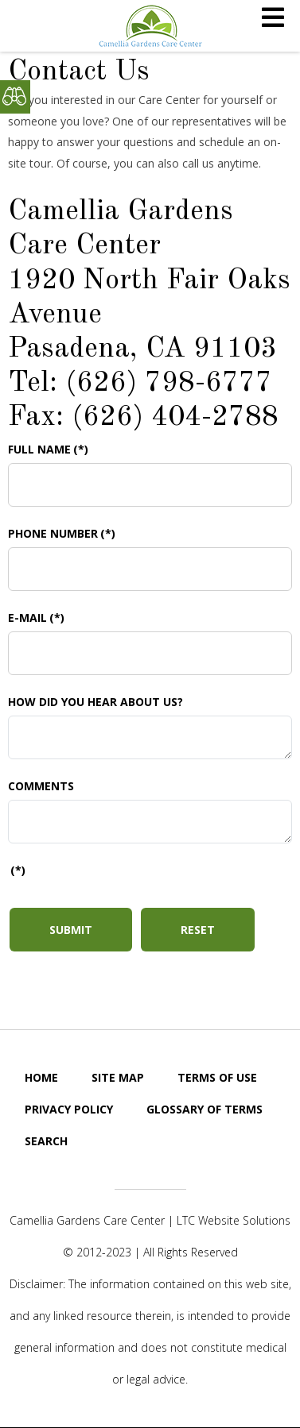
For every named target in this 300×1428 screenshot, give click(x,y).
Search (46, 1140)
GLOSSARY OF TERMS (204, 1109)
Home (41, 1077)
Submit (70, 929)
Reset (198, 929)
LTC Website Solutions (233, 1220)
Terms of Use (217, 1077)
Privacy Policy (69, 1109)
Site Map (118, 1077)
